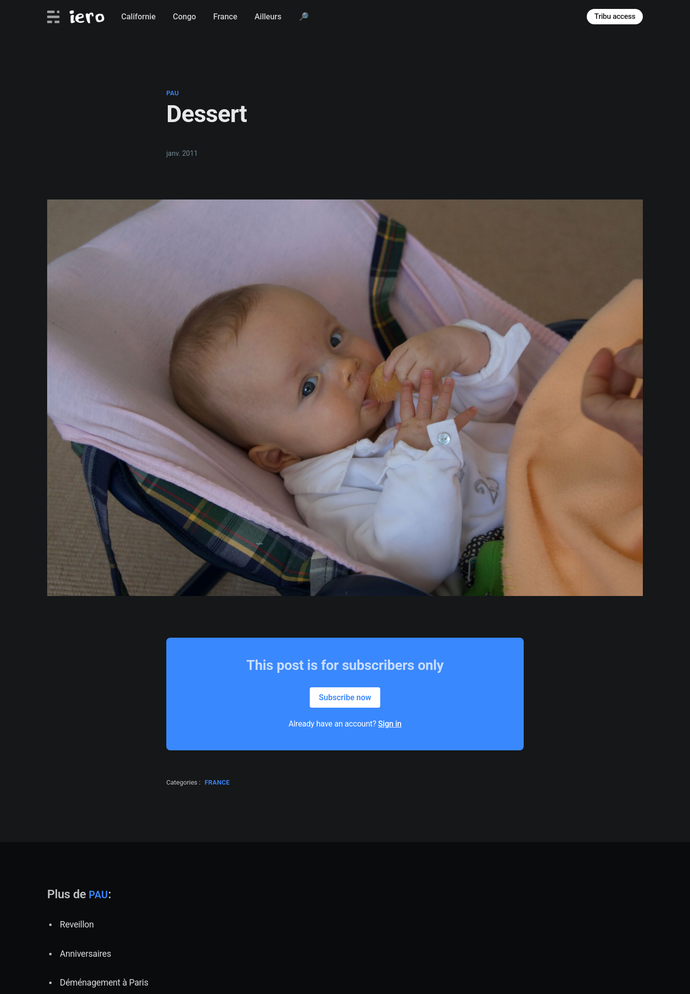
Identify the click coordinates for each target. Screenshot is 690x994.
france (217, 782)
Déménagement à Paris (104, 983)
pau (172, 93)
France (225, 16)
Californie (138, 16)
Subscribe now (345, 697)
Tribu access (614, 16)
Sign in (390, 724)
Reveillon (77, 924)
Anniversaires (85, 954)
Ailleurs (268, 16)
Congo (184, 16)
